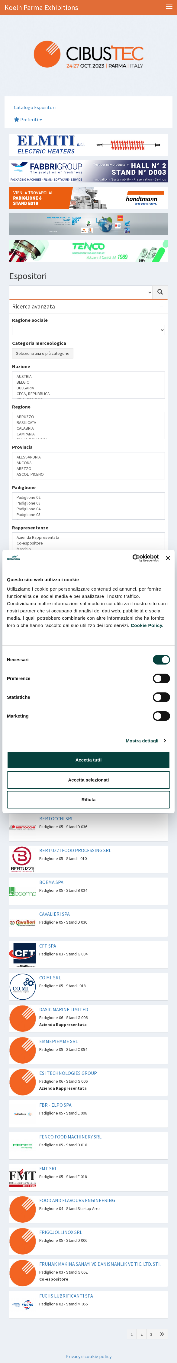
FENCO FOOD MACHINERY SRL (70, 1137)
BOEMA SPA (51, 882)
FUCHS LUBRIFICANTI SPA (66, 1296)
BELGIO (88, 382)
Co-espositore (88, 543)
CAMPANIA (88, 434)
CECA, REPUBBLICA (88, 394)
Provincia (22, 447)
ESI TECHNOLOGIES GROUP (68, 1073)
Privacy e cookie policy (88, 1356)
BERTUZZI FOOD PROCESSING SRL (75, 850)
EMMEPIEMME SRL (58, 1041)
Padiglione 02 (88, 497)
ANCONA (88, 463)
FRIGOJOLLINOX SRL (60, 1232)
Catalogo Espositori (35, 107)
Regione (21, 407)
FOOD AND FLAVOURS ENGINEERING (77, 1200)
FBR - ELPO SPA (55, 1105)
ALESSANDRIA (88, 457)
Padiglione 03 (88, 503)
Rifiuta (89, 799)
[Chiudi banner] (168, 558)
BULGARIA (88, 388)
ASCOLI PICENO (88, 474)
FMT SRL (48, 1168)
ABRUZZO (88, 417)
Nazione (21, 366)
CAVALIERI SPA (54, 914)
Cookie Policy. (147, 625)
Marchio (88, 549)
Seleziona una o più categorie (42, 353)
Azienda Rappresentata (88, 537)
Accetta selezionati (88, 779)
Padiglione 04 (88, 509)
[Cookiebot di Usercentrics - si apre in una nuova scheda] (132, 558)
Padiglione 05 (88, 515)
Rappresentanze (30, 528)
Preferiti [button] (28, 119)
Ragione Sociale (30, 320)
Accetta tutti (89, 759)
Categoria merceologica (39, 343)
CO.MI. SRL (50, 978)
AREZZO (88, 469)
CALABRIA (88, 428)
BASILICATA (88, 422)
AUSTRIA (88, 376)
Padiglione (24, 487)
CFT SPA (47, 946)
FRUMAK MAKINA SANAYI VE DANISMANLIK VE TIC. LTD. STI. (100, 1264)
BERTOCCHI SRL (56, 818)
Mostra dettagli (142, 740)
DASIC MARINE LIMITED (63, 1009)
